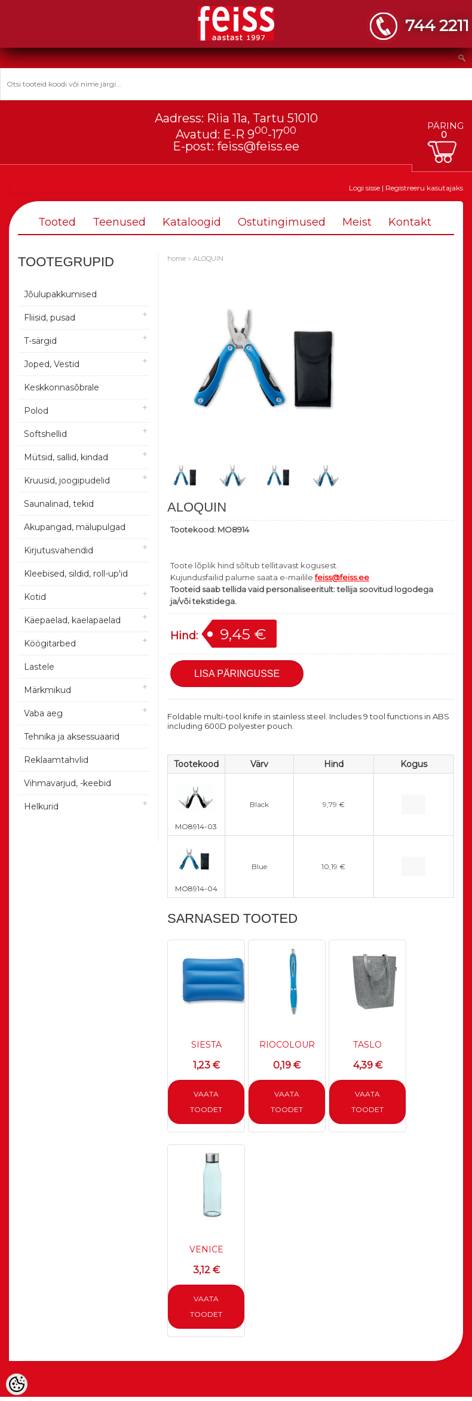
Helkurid (41, 806)
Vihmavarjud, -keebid (67, 783)
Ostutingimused (282, 222)
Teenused (119, 222)
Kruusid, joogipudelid (67, 480)
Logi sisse (364, 187)
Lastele (39, 666)
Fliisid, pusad (49, 317)
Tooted (57, 222)
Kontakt (409, 222)
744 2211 (437, 25)
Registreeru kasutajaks (424, 187)
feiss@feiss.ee (258, 146)
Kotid (35, 597)
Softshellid (45, 434)
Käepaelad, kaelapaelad (72, 620)
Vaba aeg (43, 713)
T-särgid (40, 340)
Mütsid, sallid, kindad (66, 457)
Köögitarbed (50, 643)
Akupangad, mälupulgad (74, 527)
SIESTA (206, 1044)
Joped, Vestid (51, 364)
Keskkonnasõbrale (61, 387)
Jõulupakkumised (60, 294)
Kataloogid (192, 222)
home (176, 258)
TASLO (367, 1044)
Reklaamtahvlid (56, 760)
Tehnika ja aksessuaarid (71, 736)
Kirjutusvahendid (58, 550)
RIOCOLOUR (287, 1044)
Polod (36, 410)
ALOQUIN (208, 258)
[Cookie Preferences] (16, 1384)
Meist (357, 222)
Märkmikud (47, 690)
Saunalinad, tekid (59, 503)
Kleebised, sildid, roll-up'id (76, 573)
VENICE (206, 1249)
